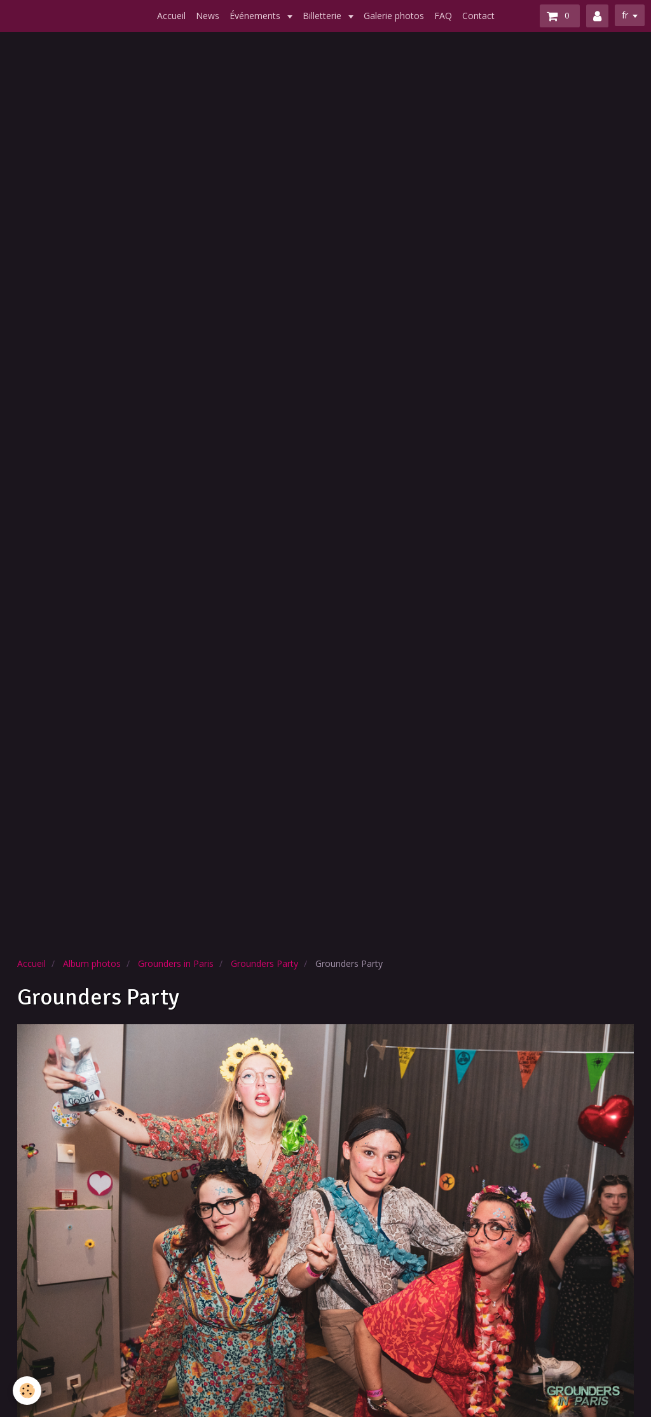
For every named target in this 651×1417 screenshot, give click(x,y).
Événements (256, 16)
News (207, 16)
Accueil (171, 16)
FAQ (443, 16)
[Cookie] (27, 1390)
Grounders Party (264, 963)
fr (625, 15)
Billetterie (323, 16)
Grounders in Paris (176, 963)
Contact (478, 16)
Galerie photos (394, 16)
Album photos (92, 963)
